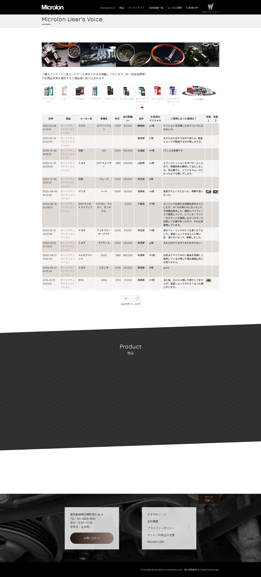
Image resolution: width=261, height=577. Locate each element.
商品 (112, 7)
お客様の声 (191, 7)
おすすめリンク (156, 514)
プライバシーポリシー (161, 528)
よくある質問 (172, 7)
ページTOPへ (209, 498)
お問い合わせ (92, 538)
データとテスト (129, 7)
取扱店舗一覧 (151, 7)
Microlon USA (155, 541)
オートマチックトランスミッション (68, 129)
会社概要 (152, 521)
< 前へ (126, 298)
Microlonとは (97, 7)
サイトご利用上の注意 (161, 535)
